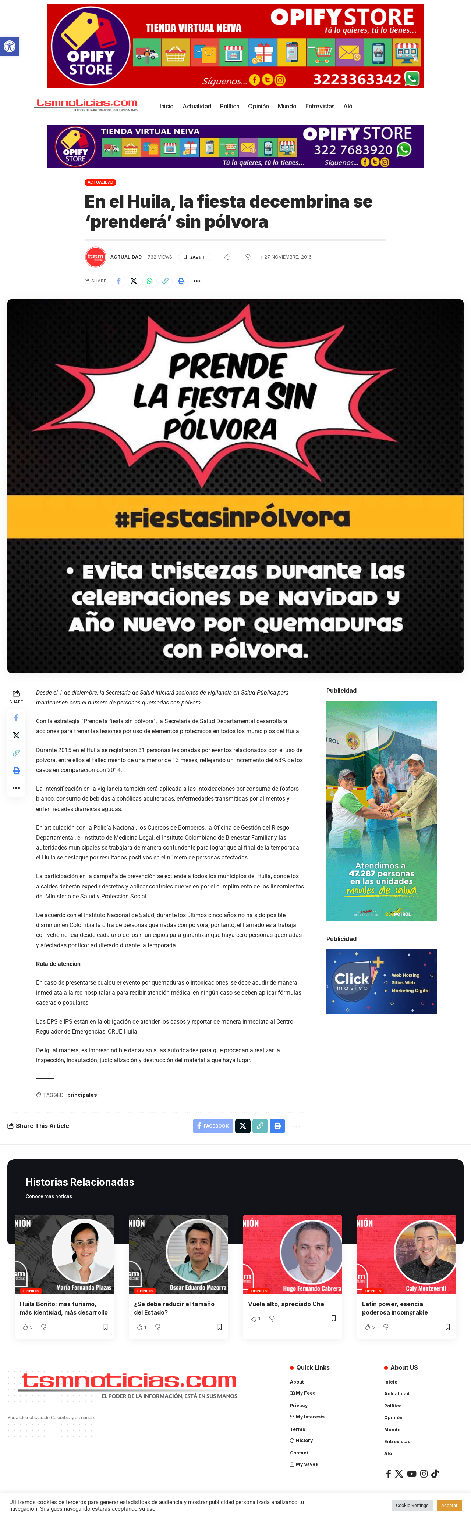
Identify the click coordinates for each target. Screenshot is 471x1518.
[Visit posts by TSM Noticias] (96, 257)
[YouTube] (411, 1473)
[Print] (181, 281)
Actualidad (101, 182)
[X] (399, 1473)
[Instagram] (423, 1473)
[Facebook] (388, 1473)
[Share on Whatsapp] (149, 281)
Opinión (30, 1291)
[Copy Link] (165, 281)
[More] (197, 281)
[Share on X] (134, 281)
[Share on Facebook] (118, 281)
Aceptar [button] (449, 1505)
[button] (9, 46)
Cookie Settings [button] (412, 1505)
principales (82, 1095)
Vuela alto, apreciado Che (286, 1304)
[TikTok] (434, 1473)
